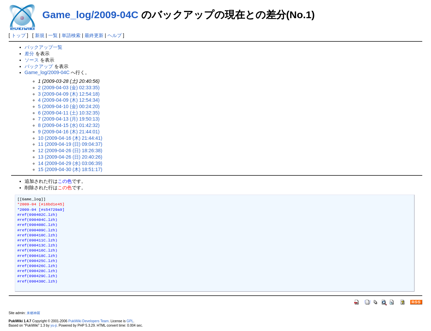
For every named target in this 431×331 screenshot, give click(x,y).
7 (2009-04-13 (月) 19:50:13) (69, 119)
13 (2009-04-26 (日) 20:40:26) (70, 157)
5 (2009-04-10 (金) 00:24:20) (69, 106)
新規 (39, 35)
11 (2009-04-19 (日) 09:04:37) (70, 144)
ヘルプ (114, 35)
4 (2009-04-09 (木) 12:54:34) (69, 100)
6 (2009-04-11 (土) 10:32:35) (69, 112)
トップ (18, 35)
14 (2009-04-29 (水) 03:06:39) (70, 163)
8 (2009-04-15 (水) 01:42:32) (69, 125)
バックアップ (39, 66)
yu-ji (54, 325)
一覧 (53, 35)
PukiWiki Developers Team (88, 321)
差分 (29, 53)
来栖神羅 (33, 313)
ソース (32, 60)
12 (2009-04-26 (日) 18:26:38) (70, 150)
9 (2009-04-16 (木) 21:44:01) (69, 131)
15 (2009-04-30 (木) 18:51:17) (70, 169)
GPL (130, 321)
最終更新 (94, 35)
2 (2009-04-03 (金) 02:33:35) (69, 87)
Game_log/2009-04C (90, 14)
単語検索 (71, 35)
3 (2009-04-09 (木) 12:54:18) (69, 94)
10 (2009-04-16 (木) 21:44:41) (70, 138)
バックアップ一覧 (43, 47)
